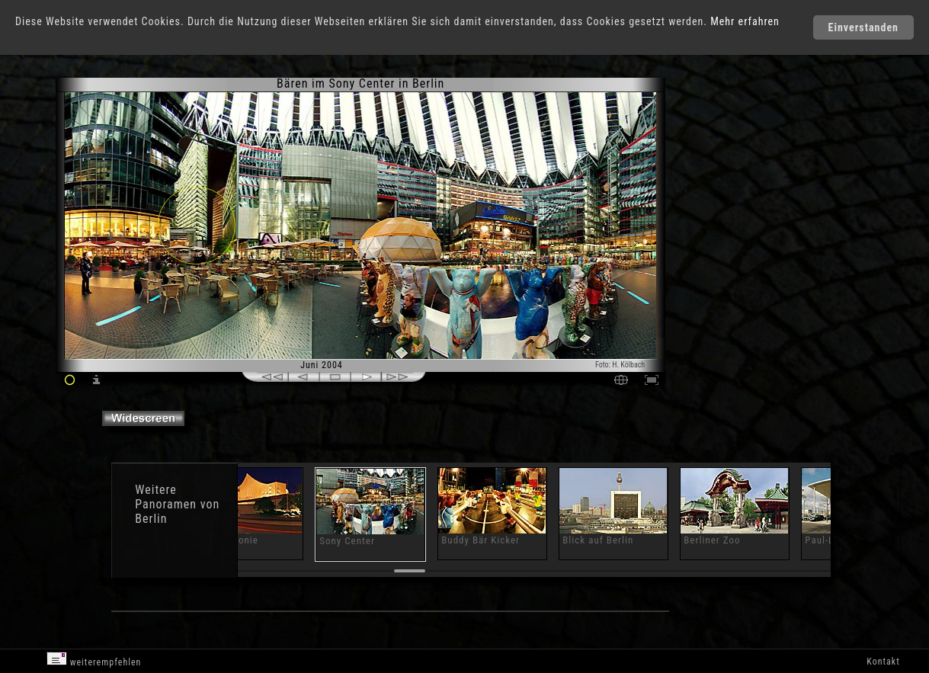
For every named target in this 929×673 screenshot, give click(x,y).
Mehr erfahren (745, 21)
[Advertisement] (731, 205)
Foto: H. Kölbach (620, 365)
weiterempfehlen (94, 660)
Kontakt (883, 661)
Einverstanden (863, 27)
